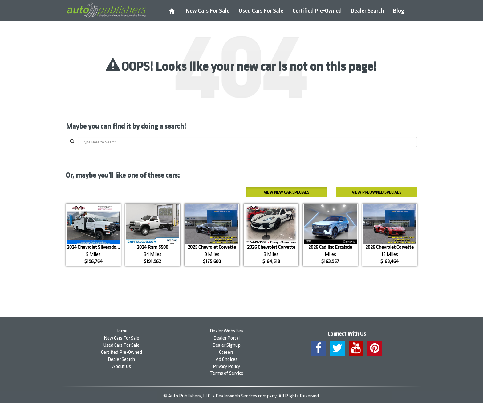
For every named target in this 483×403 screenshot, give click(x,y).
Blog (398, 10)
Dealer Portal (226, 338)
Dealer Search (367, 10)
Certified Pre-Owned (317, 10)
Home (121, 331)
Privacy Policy (226, 366)
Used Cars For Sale (261, 10)
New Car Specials (286, 192)
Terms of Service (226, 373)
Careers (226, 352)
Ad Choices (226, 359)
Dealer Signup (227, 345)
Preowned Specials (376, 192)
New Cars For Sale (207, 10)
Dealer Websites (226, 331)
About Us (121, 366)
